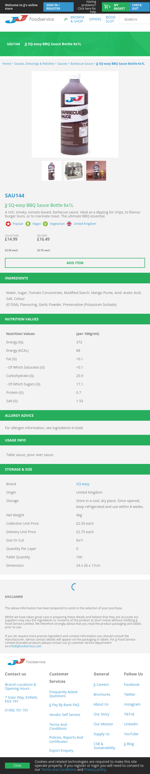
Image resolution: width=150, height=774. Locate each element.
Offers (95, 19)
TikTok (129, 714)
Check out (137, 7)
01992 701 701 (17, 710)
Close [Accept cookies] (17, 765)
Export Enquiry (61, 750)
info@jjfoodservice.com (25, 646)
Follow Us (133, 674)
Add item (75, 262)
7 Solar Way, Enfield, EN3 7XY (21, 699)
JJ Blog (129, 743)
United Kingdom (85, 224)
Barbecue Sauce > (83, 64)
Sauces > (64, 64)
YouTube (131, 734)
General (101, 674)
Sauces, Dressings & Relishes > (35, 64)
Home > (7, 64)
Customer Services (59, 677)
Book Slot (110, 19)
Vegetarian (57, 224)
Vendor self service (64, 714)
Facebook (131, 684)
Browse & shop (77, 19)
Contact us (15, 674)
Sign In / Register (53, 7)
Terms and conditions (58, 769)
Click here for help (85, 7)
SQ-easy (82, 483)
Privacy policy (95, 769)
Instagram (132, 704)
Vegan (36, 224)
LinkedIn (131, 724)
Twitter (129, 694)
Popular (18, 224)
